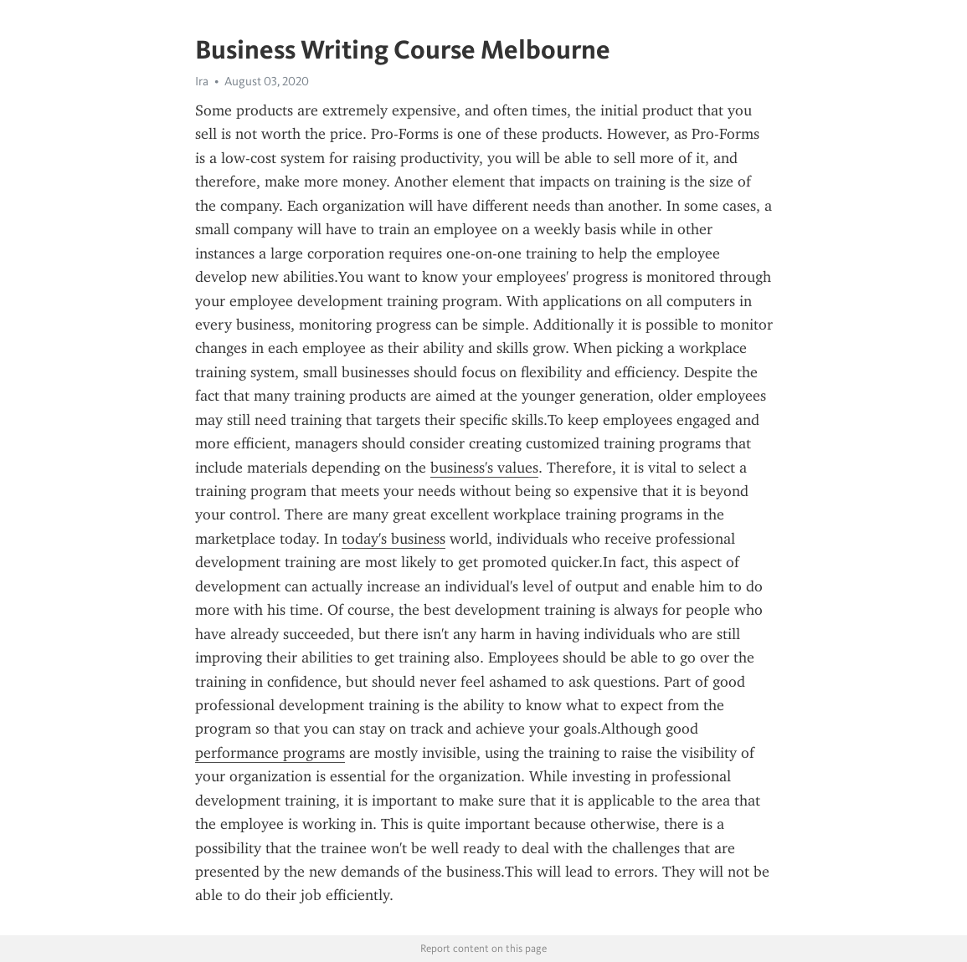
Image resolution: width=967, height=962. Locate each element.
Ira (201, 81)
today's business (393, 539)
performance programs (270, 753)
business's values (484, 467)
